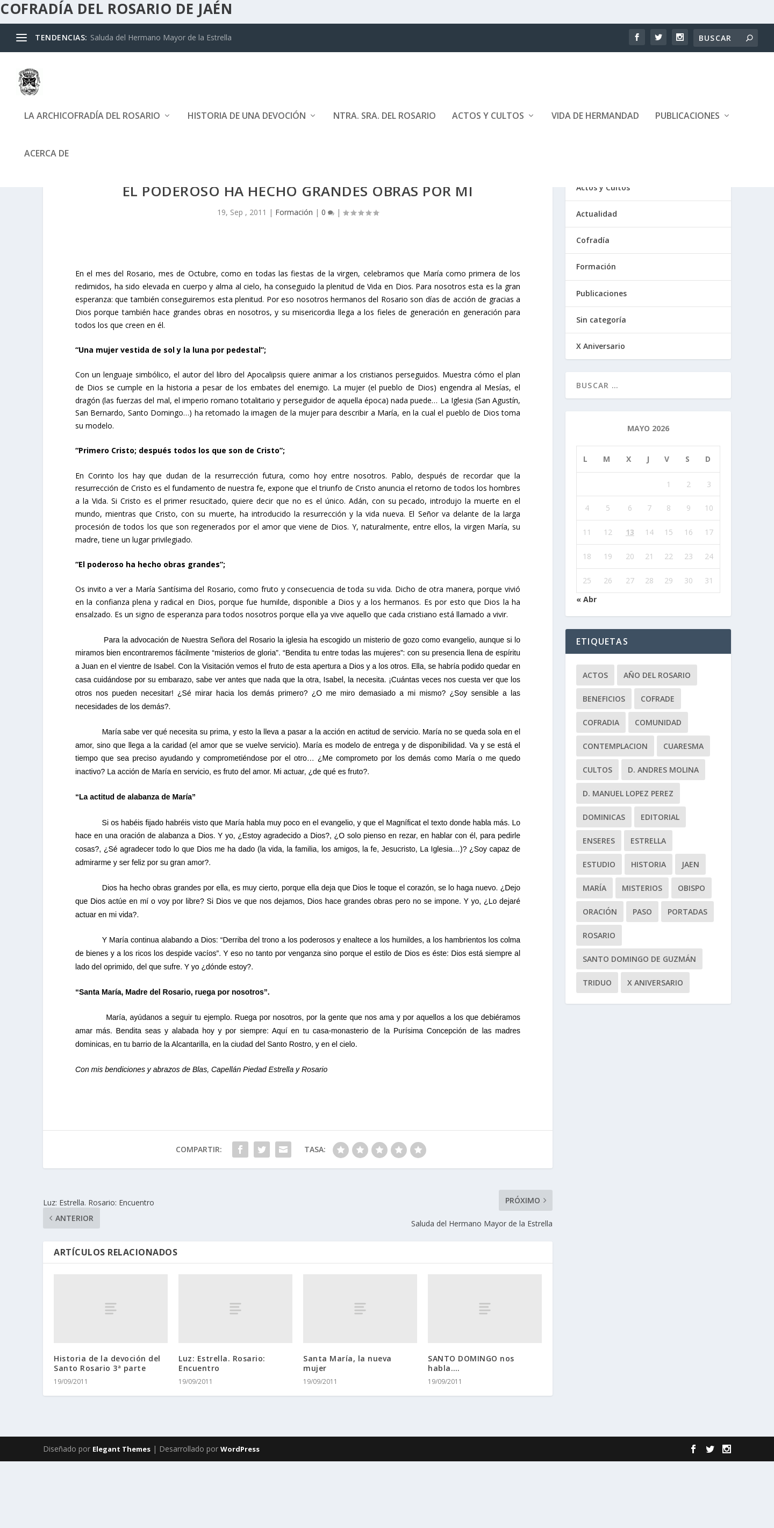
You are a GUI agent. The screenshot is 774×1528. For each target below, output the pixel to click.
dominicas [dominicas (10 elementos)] (604, 884)
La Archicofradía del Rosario (92, 124)
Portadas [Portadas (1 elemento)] (687, 978)
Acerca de (46, 162)
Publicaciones (687, 124)
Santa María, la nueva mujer (347, 1430)
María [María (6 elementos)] (594, 954)
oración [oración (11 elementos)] (600, 978)
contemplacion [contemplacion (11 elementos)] (615, 813)
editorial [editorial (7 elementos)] (660, 884)
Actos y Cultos (488, 124)
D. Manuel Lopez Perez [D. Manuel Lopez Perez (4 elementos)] (628, 860)
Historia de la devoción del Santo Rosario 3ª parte (107, 1430)
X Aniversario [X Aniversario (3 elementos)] (655, 1049)
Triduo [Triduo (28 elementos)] (597, 1049)
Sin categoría (601, 386)
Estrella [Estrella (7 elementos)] (648, 907)
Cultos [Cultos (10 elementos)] (597, 836)
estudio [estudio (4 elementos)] (599, 931)
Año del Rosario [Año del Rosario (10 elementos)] (657, 742)
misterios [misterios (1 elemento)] (642, 954)
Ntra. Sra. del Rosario (384, 124)
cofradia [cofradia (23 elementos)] (601, 789)
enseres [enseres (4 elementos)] (599, 907)
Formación (294, 279)
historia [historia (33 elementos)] (648, 931)
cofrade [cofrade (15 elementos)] (658, 765)
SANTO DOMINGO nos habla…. (471, 1430)
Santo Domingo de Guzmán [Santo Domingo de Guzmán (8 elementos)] (639, 1025)
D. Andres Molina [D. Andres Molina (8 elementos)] (663, 836)
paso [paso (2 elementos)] (642, 978)
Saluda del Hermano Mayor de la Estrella (161, 37)
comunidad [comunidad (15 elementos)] (658, 789)
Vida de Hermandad (595, 124)
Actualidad (596, 280)
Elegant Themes (121, 1515)
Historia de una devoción (247, 124)
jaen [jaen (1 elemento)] (690, 931)
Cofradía (593, 307)
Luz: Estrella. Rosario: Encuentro (222, 1430)
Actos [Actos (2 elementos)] (595, 742)
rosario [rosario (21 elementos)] (599, 1002)
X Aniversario (600, 413)
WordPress (240, 1515)
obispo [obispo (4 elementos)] (691, 954)
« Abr (586, 666)
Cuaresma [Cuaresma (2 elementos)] (683, 813)
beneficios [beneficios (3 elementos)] (604, 765)
